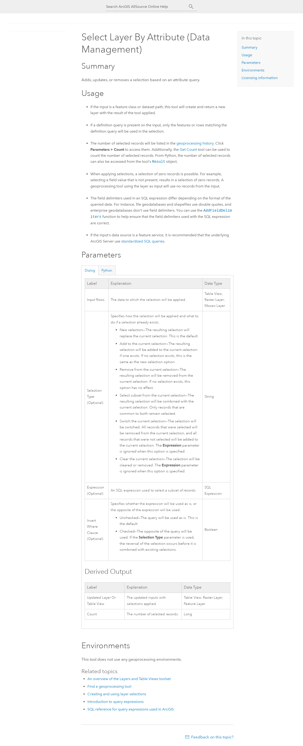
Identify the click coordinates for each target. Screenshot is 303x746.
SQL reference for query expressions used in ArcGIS (130, 709)
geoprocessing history (195, 143)
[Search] (191, 6)
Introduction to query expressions (115, 701)
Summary (249, 47)
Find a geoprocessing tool (109, 686)
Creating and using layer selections (116, 694)
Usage (247, 55)
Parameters (251, 62)
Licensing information (260, 78)
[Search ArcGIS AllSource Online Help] (147, 6)
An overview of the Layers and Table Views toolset (129, 679)
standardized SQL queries (142, 241)
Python (106, 270)
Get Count (188, 149)
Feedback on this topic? (212, 737)
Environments (253, 70)
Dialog (90, 270)
